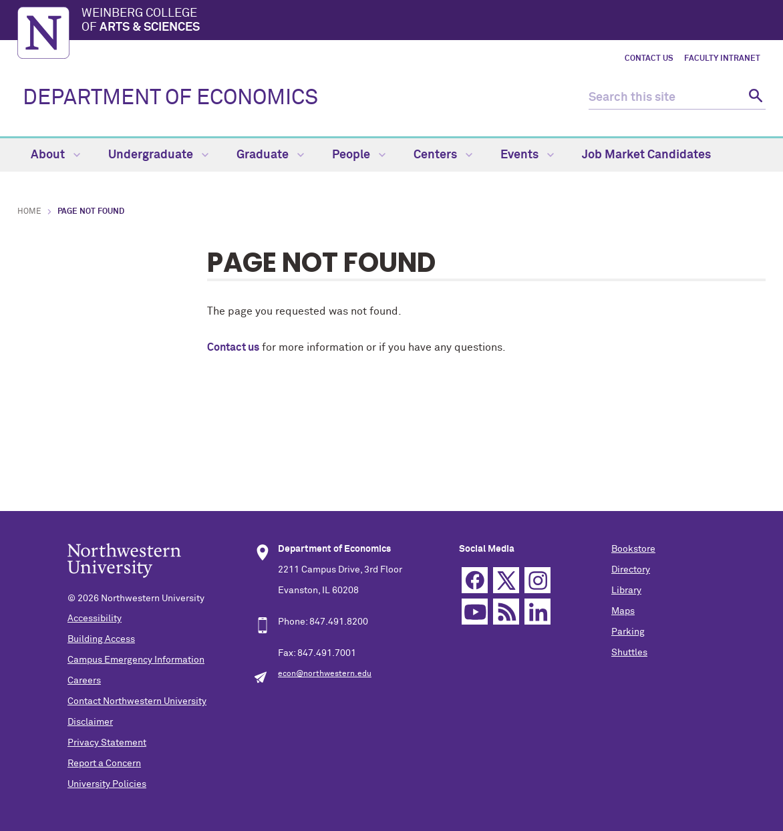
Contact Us (649, 59)
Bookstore (633, 549)
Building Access (101, 639)
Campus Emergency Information (135, 660)
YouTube (475, 612)
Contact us (233, 347)
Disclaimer (90, 722)
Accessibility (94, 618)
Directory (630, 569)
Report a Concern (104, 763)
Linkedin (537, 612)
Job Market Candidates (646, 155)
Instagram (537, 580)
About (55, 155)
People (358, 155)
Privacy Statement (106, 742)
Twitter (506, 580)
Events (527, 155)
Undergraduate (158, 155)
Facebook (475, 580)
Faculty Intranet (722, 59)
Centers (443, 155)
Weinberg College (424, 21)
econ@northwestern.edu (324, 674)
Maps (623, 611)
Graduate (270, 155)
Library (626, 590)
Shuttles (629, 652)
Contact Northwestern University (136, 701)
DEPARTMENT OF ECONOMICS (170, 98)
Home (29, 212)
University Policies (106, 784)
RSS (506, 612)
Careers (84, 680)
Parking (628, 632)
